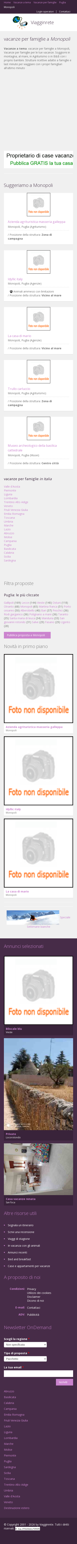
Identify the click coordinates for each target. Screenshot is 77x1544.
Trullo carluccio (19, 389)
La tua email (14, 1367)
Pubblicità (33, 1314)
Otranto (9, 606)
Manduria (47, 618)
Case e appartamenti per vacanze (29, 1266)
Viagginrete (42, 22)
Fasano (49, 622)
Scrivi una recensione (21, 1232)
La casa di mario (19, 336)
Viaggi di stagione (19, 1239)
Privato (11, 1134)
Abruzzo (9, 533)
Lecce (25, 602)
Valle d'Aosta (12, 486)
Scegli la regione (17, 1339)
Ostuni (57, 602)
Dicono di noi (35, 1300)
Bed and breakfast (19, 1259)
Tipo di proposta (16, 1353)
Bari (43, 610)
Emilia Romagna (14, 514)
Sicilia (7, 556)
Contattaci (64, 11)
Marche (8, 525)
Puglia (8, 545)
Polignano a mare (40, 614)
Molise (8, 537)
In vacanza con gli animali (24, 1245)
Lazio (7, 529)
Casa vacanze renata (20, 1199)
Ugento (65, 622)
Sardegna (10, 560)
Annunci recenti (17, 1252)
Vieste (41, 602)
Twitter (23, 1536)
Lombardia (11, 498)
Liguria (8, 494)
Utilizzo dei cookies (39, 1293)
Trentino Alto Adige (16, 502)
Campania (10, 541)
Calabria (9, 552)
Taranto (63, 614)
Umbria (8, 521)
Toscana (9, 517)
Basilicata (10, 549)
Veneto (8, 506)
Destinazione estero (16, 1508)
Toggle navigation (7, 22)
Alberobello (27, 610)
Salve (35, 622)
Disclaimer (33, 1297)
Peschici (58, 610)
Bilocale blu (14, 1029)
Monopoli (26, 606)
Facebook (5, 1536)
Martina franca (48, 606)
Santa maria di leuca (22, 618)
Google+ (13, 1536)
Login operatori (45, 11)
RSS (32, 1536)
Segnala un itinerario (21, 1225)
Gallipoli (9, 602)
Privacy (31, 1289)
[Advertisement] (36, 110)
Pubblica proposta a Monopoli (26, 635)
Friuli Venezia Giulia (16, 510)
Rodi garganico (13, 614)
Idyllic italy (15, 279)
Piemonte (10, 490)
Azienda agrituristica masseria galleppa (36, 222)
